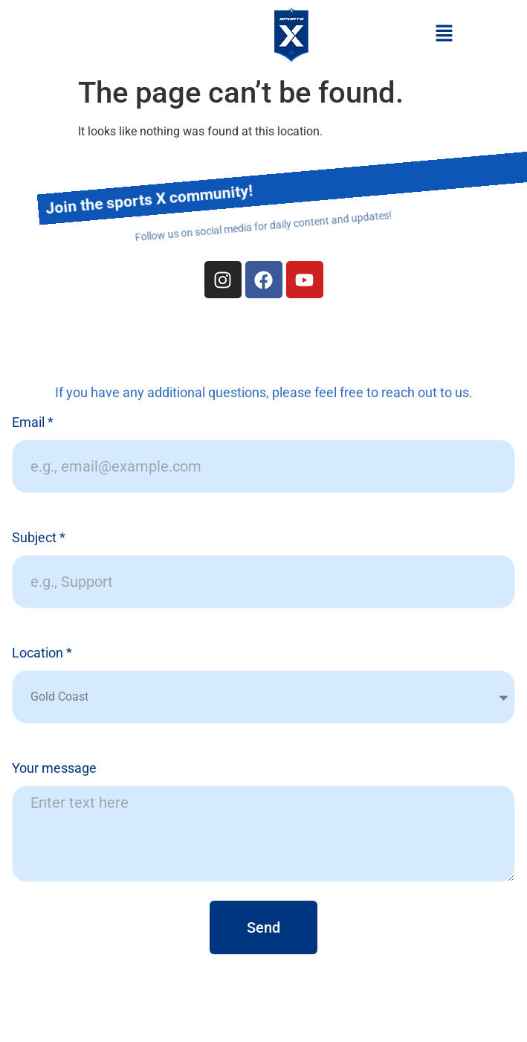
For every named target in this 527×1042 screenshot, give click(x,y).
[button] (444, 34)
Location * (42, 653)
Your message (54, 769)
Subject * (38, 538)
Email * (33, 423)
